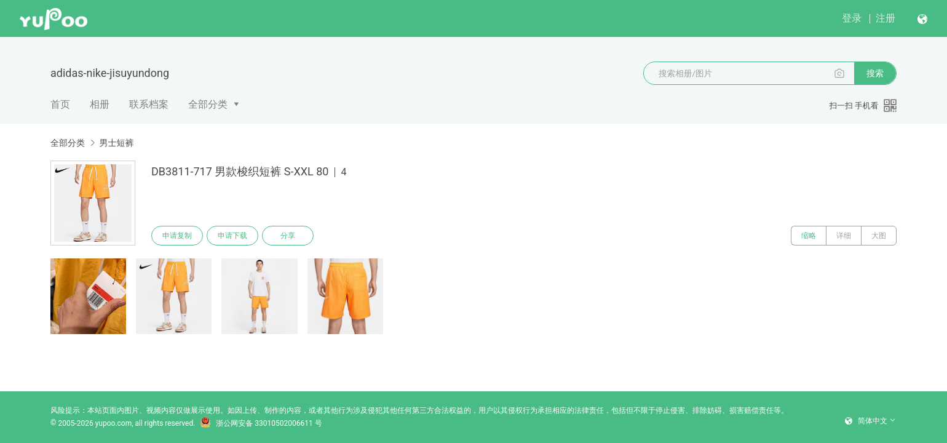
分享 (287, 235)
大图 (878, 235)
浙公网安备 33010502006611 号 (261, 423)
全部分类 (208, 104)
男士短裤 (116, 143)
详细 (843, 235)
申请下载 (232, 235)
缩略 (808, 235)
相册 (99, 104)
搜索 (875, 73)
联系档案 (148, 104)
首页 (60, 104)
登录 (852, 18)
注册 (885, 18)
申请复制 (177, 235)
